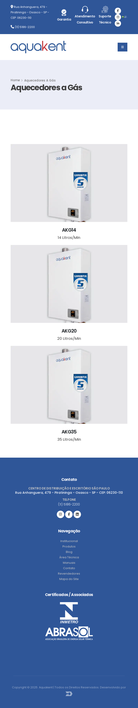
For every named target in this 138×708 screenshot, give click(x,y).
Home (15, 80)
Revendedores (69, 573)
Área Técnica (69, 557)
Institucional (69, 541)
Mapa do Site (69, 579)
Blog (69, 552)
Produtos (69, 546)
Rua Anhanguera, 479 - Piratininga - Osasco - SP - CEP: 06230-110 (30, 12)
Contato (69, 568)
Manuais (69, 563)
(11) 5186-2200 (23, 27)
